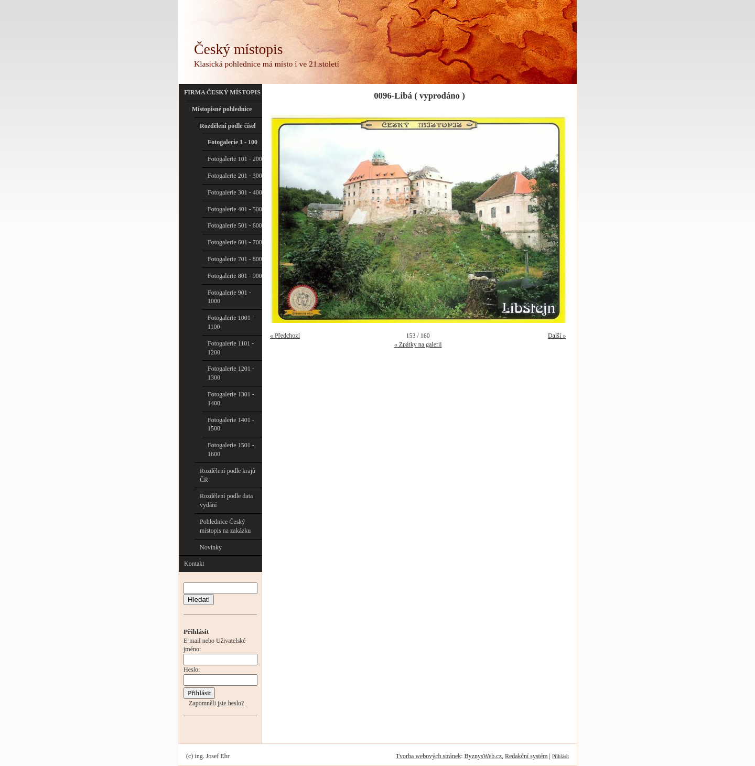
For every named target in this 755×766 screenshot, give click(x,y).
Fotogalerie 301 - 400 (235, 192)
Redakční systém (526, 756)
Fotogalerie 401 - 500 (235, 209)
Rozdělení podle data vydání (226, 500)
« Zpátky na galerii (418, 344)
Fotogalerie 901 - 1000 (229, 297)
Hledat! (199, 599)
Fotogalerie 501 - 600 (235, 225)
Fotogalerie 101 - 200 (235, 159)
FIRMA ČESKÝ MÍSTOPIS (222, 92)
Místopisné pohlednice (222, 109)
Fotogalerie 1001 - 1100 (231, 322)
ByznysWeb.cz (483, 756)
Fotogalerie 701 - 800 (235, 259)
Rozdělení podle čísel (228, 126)
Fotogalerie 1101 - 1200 (231, 348)
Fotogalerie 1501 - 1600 (231, 449)
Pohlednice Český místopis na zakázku (225, 526)
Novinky (211, 547)
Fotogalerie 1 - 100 (232, 142)
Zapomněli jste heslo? (216, 703)
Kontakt (194, 563)
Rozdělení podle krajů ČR (227, 475)
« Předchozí (285, 335)
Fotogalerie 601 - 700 (235, 242)
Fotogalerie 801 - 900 (235, 275)
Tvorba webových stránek (428, 756)
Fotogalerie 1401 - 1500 (231, 424)
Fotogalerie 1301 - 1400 (231, 399)
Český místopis (238, 49)
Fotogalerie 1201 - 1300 (231, 373)
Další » (557, 335)
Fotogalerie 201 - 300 (235, 175)
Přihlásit (560, 756)
